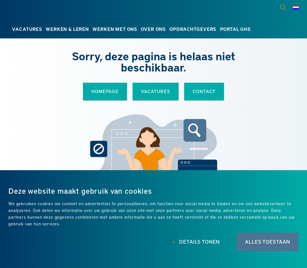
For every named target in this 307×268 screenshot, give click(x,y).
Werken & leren (67, 29)
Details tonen (199, 241)
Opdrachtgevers (192, 29)
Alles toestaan (267, 241)
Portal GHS (235, 29)
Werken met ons (115, 29)
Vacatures (27, 29)
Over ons (153, 29)
